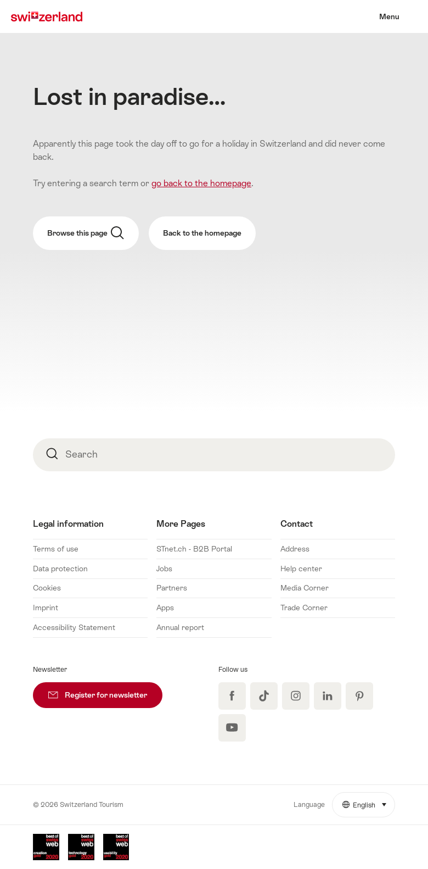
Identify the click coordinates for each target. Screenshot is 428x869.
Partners (171, 587)
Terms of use (55, 548)
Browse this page (85, 232)
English (368, 801)
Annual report (180, 627)
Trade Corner (304, 607)
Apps (165, 607)
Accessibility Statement (74, 627)
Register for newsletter (105, 690)
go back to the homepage (201, 183)
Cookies (47, 587)
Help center (301, 568)
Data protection (60, 568)
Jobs (164, 568)
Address (294, 548)
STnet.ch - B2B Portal (194, 548)
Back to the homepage (202, 233)
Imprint (45, 607)
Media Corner (304, 587)
